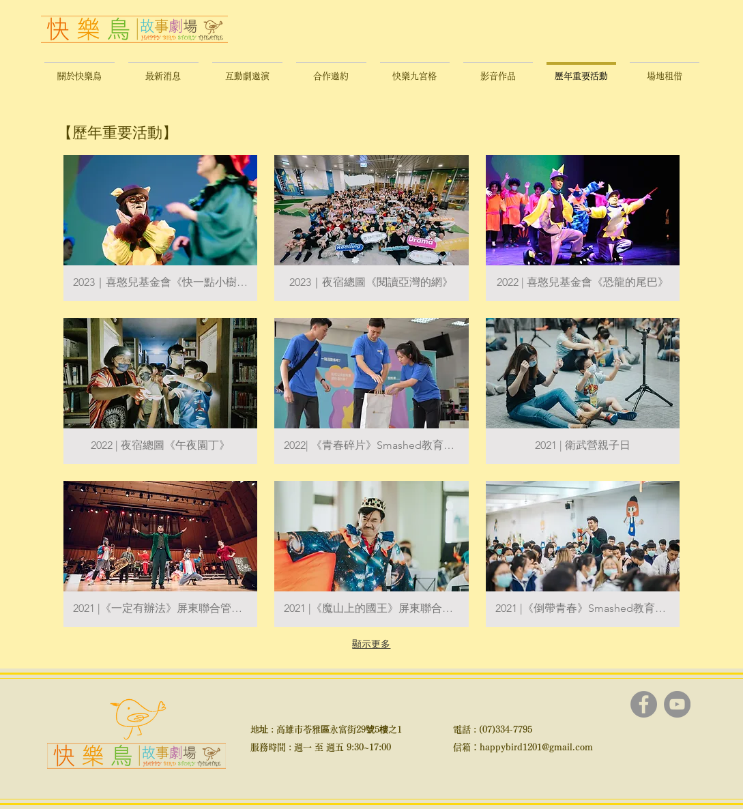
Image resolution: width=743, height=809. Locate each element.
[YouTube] (677, 704)
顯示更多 (371, 644)
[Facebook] (643, 704)
